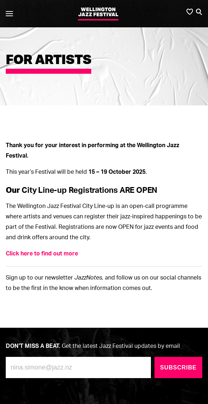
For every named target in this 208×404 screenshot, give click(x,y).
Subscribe (178, 367)
